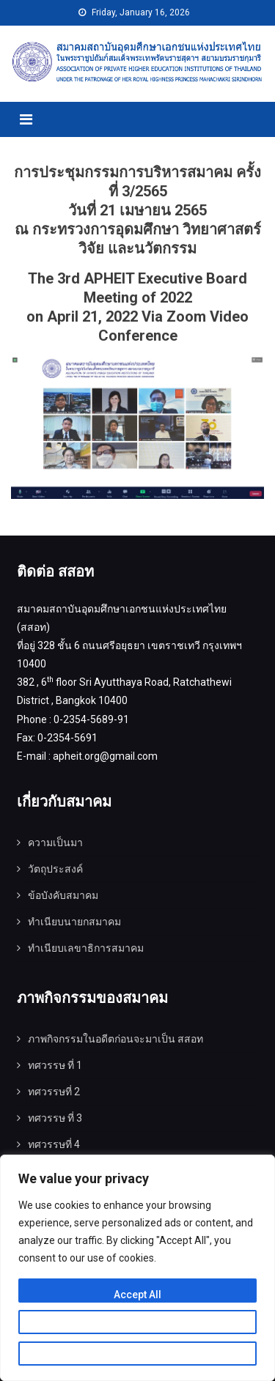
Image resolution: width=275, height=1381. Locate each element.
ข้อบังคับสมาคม (63, 895)
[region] (137, 1268)
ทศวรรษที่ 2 (54, 1091)
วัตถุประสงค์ (55, 869)
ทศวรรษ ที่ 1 (55, 1065)
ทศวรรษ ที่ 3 (55, 1118)
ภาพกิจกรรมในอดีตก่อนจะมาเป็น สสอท (115, 1039)
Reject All (137, 1357)
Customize (137, 1326)
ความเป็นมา (55, 842)
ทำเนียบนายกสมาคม (74, 922)
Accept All (137, 1294)
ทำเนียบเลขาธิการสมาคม (86, 948)
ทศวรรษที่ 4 (54, 1144)
